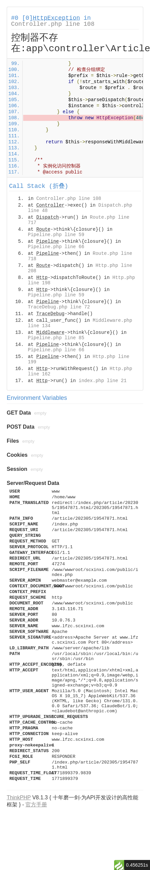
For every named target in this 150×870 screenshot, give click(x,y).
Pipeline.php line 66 (56, 246)
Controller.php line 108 (52, 24)
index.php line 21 (103, 380)
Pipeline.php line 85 (56, 338)
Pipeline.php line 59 (56, 234)
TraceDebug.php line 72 (59, 307)
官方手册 (36, 804)
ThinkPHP (19, 797)
